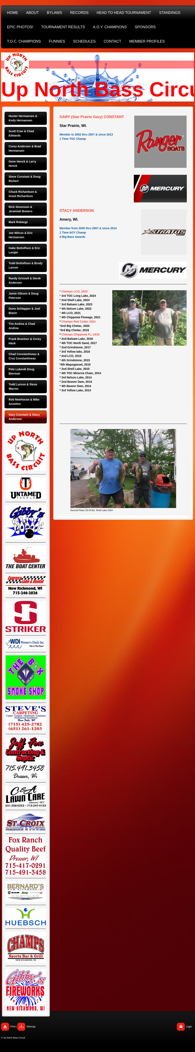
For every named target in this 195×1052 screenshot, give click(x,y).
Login (189, 1026)
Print (12, 1026)
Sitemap (31, 1026)
